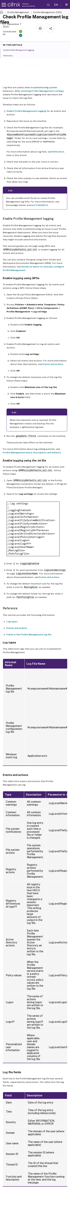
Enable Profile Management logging (26, 111)
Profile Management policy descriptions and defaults (32, 452)
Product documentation (28, 5)
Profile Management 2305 (47, 12)
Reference (58, 151)
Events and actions (53, 364)
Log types (12, 621)
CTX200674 (41, 205)
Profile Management (18, 12)
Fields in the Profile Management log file (29, 634)
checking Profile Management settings (42, 91)
